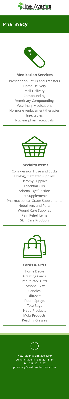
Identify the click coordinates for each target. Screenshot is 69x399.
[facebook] (35, 346)
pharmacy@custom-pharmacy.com (34, 367)
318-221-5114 (45, 359)
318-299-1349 (43, 355)
